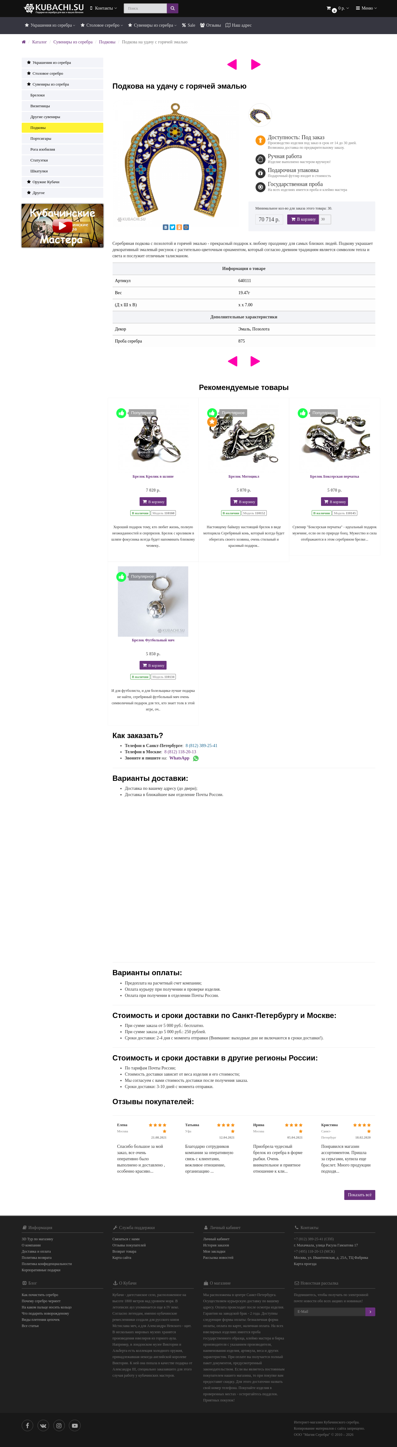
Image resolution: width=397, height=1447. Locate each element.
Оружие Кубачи (42, 181)
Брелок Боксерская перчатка (334, 476)
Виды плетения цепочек (41, 1319)
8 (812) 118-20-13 (180, 752)
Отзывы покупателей (129, 1245)
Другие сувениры (43, 116)
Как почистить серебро (40, 1295)
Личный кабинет (216, 1239)
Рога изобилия (40, 149)
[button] (337, 8)
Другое (35, 192)
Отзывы (210, 25)
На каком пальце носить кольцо (47, 1307)
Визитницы (38, 106)
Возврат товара (124, 1251)
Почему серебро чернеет (41, 1301)
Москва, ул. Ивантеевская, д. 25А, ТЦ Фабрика (331, 1257)
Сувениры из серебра (152, 25)
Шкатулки (37, 171)
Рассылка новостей (218, 1257)
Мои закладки (214, 1251)
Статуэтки (37, 160)
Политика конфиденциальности (47, 1264)
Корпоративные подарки (41, 1270)
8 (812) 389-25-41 (201, 745)
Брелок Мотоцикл (244, 476)
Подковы (107, 42)
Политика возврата (36, 1257)
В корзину (303, 219)
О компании (31, 1245)
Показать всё (360, 1195)
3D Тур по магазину (37, 1239)
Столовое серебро (101, 25)
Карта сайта (122, 1257)
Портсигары (38, 138)
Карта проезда (305, 1264)
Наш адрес (238, 25)
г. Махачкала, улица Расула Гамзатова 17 (326, 1245)
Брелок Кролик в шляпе (153, 476)
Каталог (39, 42)
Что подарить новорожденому (45, 1313)
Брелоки (35, 95)
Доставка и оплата (36, 1251)
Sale (188, 25)
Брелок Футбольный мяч (153, 640)
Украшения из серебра (49, 25)
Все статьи (30, 1326)
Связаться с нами (126, 1239)
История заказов (216, 1245)
